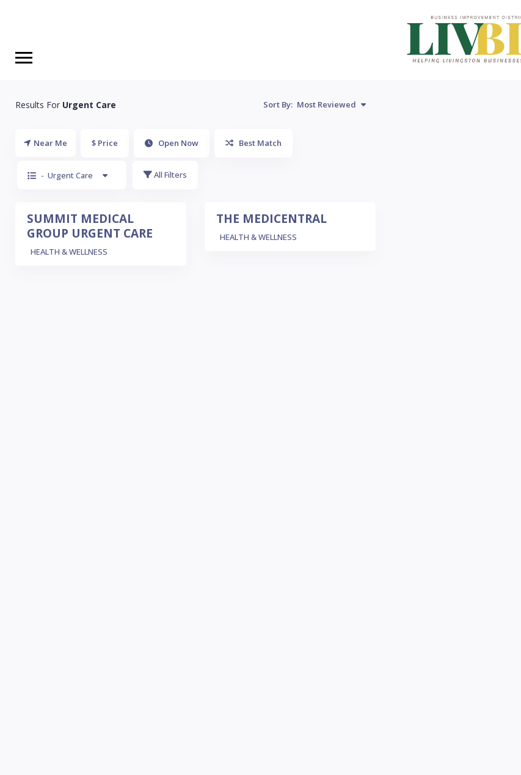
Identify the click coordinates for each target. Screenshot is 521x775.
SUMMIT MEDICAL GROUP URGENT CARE (90, 226)
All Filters (165, 174)
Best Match (253, 142)
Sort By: (314, 104)
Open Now (172, 142)
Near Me (45, 142)
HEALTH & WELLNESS (69, 251)
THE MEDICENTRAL (271, 218)
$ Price (105, 142)
